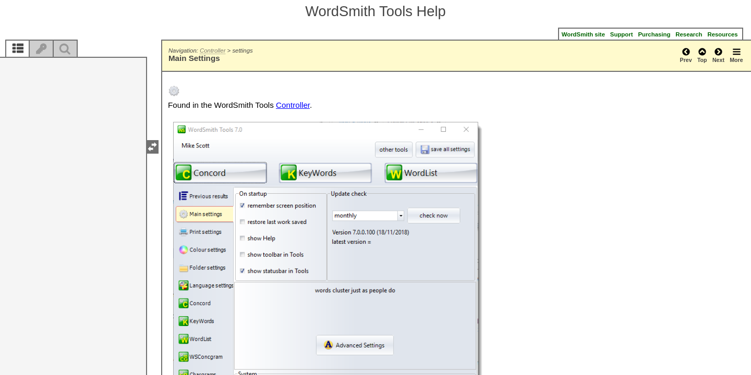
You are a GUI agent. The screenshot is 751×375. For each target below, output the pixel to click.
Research (688, 34)
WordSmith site (583, 34)
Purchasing (654, 34)
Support (621, 34)
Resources (723, 34)
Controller (212, 50)
